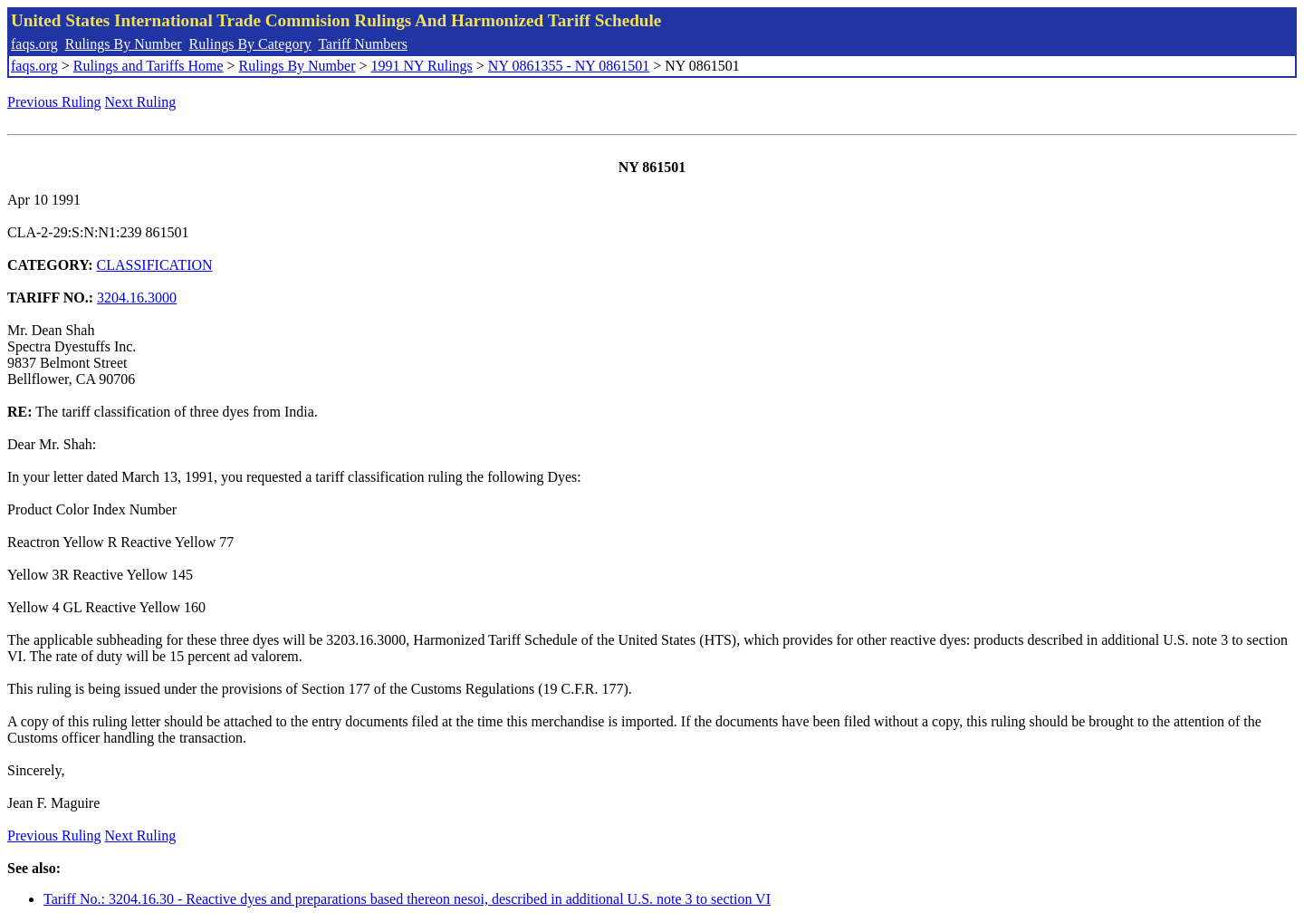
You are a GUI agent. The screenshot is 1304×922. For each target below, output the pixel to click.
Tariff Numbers (363, 44)
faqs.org (34, 44)
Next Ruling (141, 102)
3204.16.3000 (137, 297)
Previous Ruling (54, 102)
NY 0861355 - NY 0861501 (568, 65)
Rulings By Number (123, 44)
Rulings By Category (250, 44)
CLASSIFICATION (155, 265)
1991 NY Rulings (422, 65)
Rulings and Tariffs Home (148, 65)
